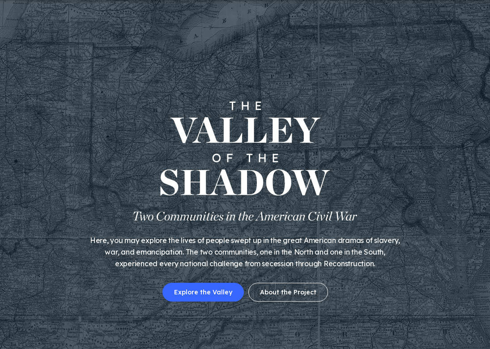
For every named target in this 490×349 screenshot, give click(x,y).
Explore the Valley (203, 292)
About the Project (288, 292)
